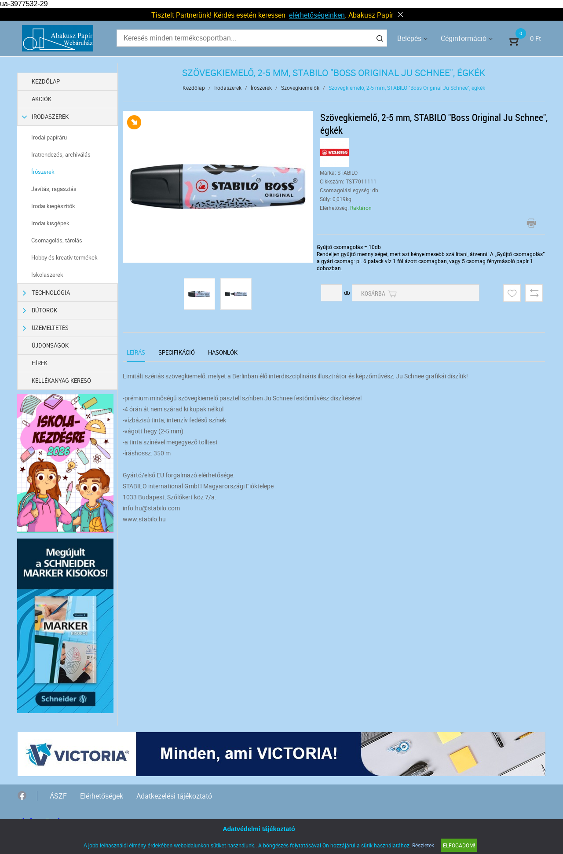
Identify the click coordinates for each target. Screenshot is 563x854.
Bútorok (40, 310)
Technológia (46, 292)
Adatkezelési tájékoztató (174, 795)
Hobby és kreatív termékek (65, 257)
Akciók (42, 99)
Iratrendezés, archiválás (61, 154)
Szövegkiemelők (300, 87)
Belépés (409, 38)
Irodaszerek (46, 116)
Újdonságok (50, 345)
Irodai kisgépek (51, 223)
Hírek (40, 363)
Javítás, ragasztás (54, 189)
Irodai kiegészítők (54, 206)
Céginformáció (463, 38)
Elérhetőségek (101, 795)
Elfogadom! (459, 845)
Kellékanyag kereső (61, 381)
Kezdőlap (46, 81)
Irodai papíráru (49, 137)
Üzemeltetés (46, 328)
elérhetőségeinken (317, 15)
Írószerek (43, 172)
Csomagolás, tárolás (57, 240)
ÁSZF (58, 795)
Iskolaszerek (48, 275)
